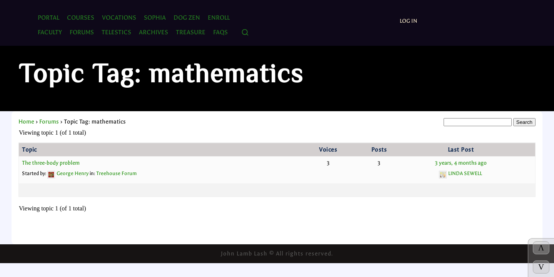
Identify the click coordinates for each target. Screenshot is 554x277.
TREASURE (190, 32)
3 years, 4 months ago (461, 163)
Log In (408, 21)
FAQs (220, 32)
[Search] (245, 33)
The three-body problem (51, 163)
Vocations (119, 17)
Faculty (50, 32)
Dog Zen (187, 17)
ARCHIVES (153, 32)
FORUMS (82, 32)
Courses (80, 17)
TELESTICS (116, 32)
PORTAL (48, 17)
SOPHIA (155, 17)
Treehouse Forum (116, 173)
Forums (49, 121)
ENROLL (219, 17)
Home (26, 121)
